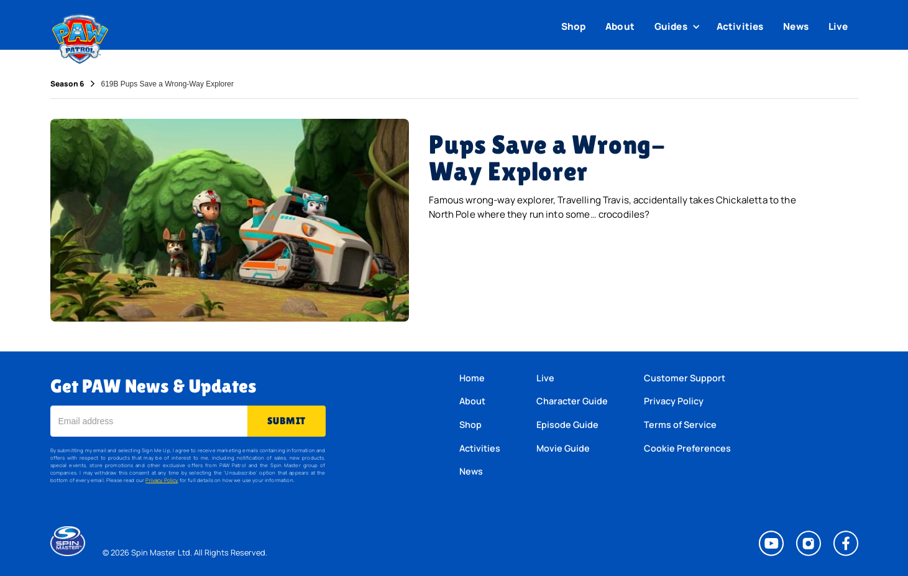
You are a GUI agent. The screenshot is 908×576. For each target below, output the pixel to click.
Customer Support (684, 378)
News (796, 26)
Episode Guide (567, 424)
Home (472, 378)
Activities (740, 26)
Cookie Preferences (687, 448)
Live (838, 26)
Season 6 (67, 84)
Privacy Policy (161, 479)
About (620, 26)
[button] (678, 27)
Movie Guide (563, 448)
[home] (80, 36)
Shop (573, 26)
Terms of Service (680, 424)
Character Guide (572, 401)
